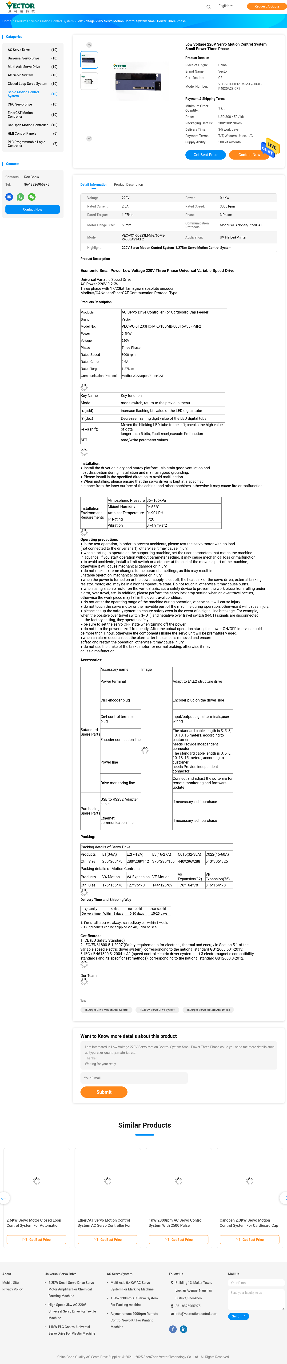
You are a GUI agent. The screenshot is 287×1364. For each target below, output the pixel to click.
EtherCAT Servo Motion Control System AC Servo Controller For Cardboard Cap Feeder (104, 1225)
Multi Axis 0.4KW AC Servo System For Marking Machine (132, 1286)
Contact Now (32, 209)
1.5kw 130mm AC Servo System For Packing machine (134, 1301)
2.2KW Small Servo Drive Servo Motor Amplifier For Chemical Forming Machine (71, 1289)
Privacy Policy (12, 1289)
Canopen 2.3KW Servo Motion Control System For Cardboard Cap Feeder (249, 1225)
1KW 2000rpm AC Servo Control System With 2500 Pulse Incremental (175, 1225)
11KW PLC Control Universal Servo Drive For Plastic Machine (71, 1330)
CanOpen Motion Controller (32, 125)
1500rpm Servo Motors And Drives (208, 1009)
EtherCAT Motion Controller (32, 114)
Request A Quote (267, 6)
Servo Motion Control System (32, 94)
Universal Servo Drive (32, 58)
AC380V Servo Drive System (157, 1009)
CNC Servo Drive (32, 104)
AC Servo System (32, 75)
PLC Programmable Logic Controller (32, 144)
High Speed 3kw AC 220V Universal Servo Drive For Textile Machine (72, 1311)
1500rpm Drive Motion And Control (106, 1009)
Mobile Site (10, 1283)
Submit (104, 1092)
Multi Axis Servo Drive (32, 66)
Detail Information (93, 184)
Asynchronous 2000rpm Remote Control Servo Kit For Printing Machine (134, 1320)
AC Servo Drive (32, 49)
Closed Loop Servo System (32, 83)
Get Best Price (206, 155)
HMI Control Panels (32, 133)
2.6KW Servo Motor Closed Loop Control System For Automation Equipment (34, 1225)
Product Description (128, 184)
